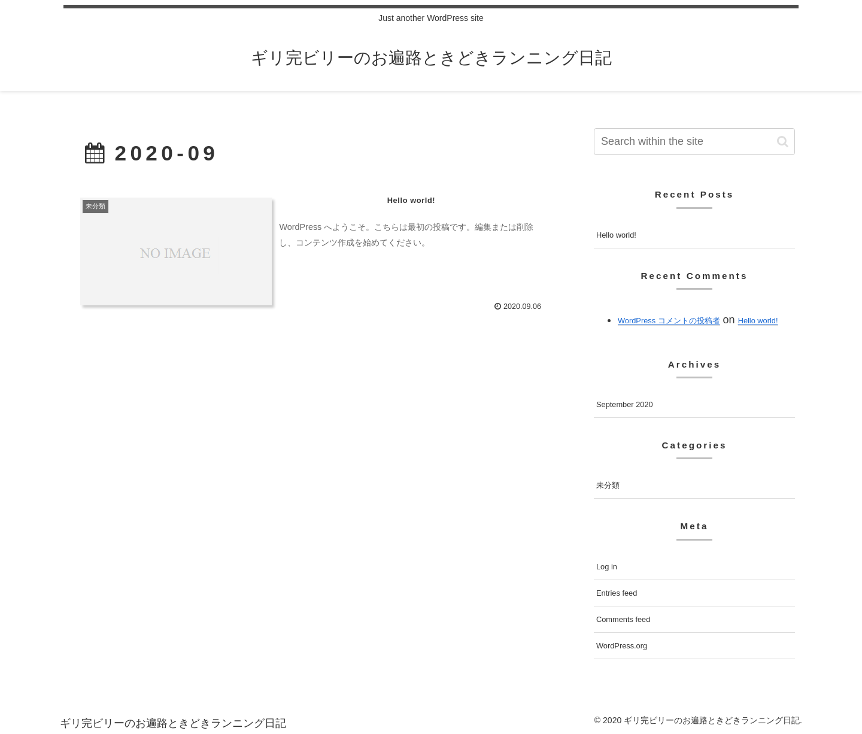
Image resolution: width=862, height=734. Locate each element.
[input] (694, 141)
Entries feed (616, 593)
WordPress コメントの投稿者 (669, 320)
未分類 (608, 485)
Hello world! (616, 234)
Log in (606, 566)
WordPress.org (621, 645)
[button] (782, 141)
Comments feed (623, 619)
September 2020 (624, 404)
